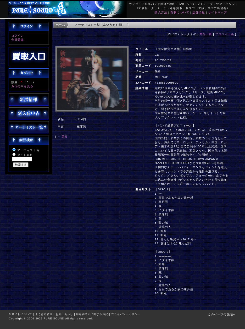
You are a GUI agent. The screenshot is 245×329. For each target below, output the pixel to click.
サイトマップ (217, 12)
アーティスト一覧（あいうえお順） (100, 24)
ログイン (17, 35)
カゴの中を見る (22, 86)
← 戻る (62, 136)
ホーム (60, 24)
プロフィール (224, 34)
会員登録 (17, 39)
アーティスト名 (28, 150)
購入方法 (161, 12)
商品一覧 (206, 34)
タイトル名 (25, 154)
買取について (179, 12)
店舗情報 (198, 12)
